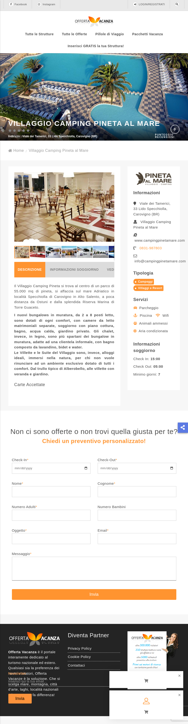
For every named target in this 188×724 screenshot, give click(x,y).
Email (137, 542)
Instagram (46, 4)
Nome (51, 495)
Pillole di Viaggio (109, 34)
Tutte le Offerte (74, 34)
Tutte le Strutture (39, 34)
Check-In (51, 472)
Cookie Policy (79, 665)
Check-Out (137, 472)
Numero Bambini (137, 519)
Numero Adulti (51, 519)
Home (16, 158)
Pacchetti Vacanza (147, 34)
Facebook (18, 4)
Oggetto (51, 542)
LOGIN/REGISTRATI (149, 4)
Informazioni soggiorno (74, 277)
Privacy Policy (79, 656)
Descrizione (30, 277)
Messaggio (94, 574)
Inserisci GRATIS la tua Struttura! (96, 46)
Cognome (137, 495)
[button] (110, 215)
